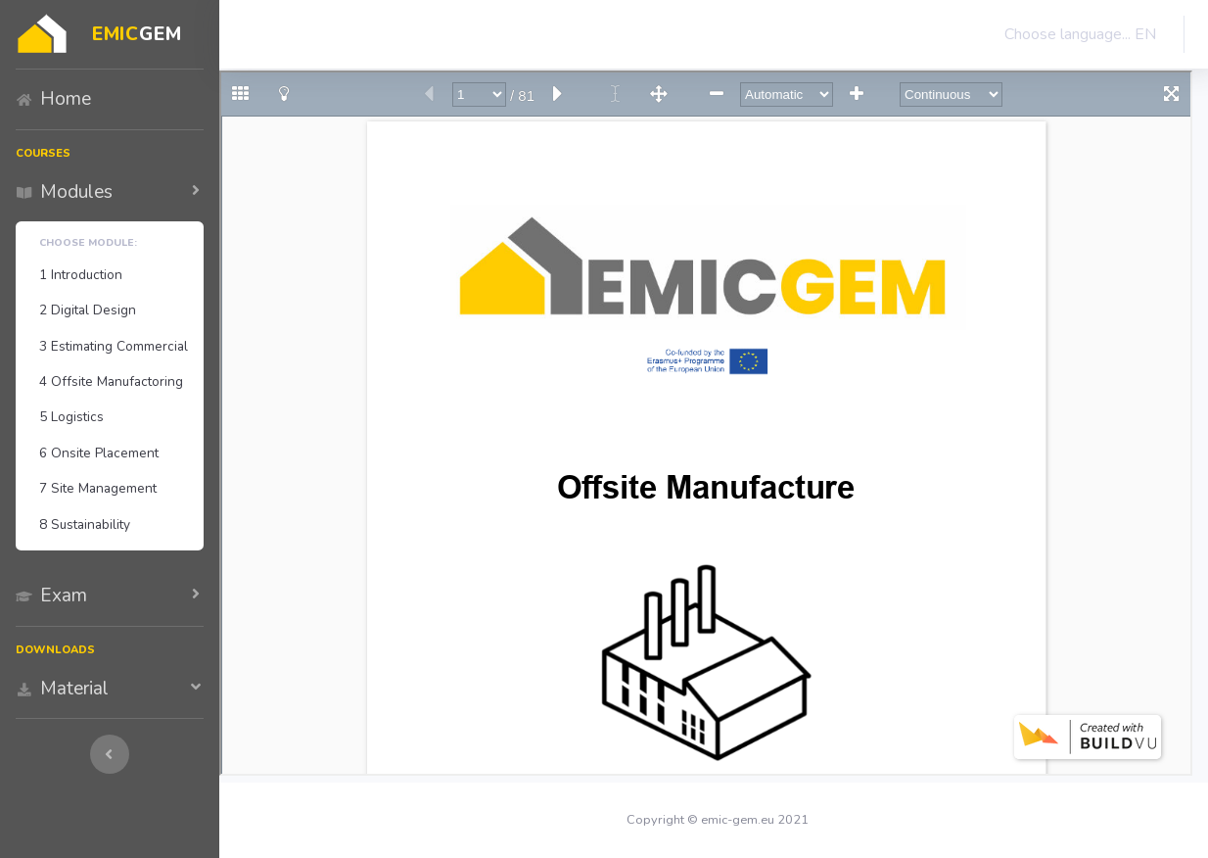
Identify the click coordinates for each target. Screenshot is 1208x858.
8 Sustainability (84, 524)
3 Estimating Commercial (113, 346)
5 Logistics (71, 416)
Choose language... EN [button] (1076, 34)
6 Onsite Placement (99, 453)
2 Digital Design (87, 310)
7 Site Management (98, 488)
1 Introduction (80, 274)
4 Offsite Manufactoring (111, 381)
